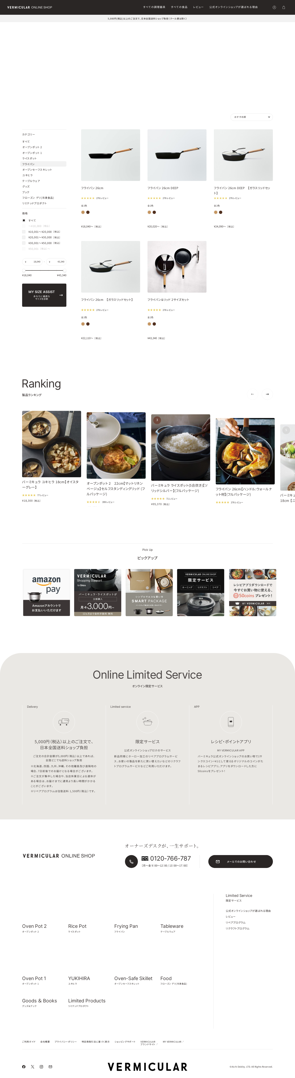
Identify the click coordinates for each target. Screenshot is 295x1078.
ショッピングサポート (125, 1047)
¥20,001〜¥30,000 (41, 283)
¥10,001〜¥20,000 (41, 277)
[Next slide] (267, 400)
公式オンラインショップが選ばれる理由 (233, 7)
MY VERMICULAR (173, 1047)
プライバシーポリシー (66, 1047)
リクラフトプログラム (238, 934)
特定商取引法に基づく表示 (96, 1047)
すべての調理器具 (154, 7)
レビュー (198, 7)
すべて (29, 266)
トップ (10, 26)
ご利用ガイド (29, 1047)
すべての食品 (179, 7)
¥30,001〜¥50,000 (41, 289)
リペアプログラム (236, 928)
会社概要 (45, 1047)
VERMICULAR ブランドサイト (149, 1049)
